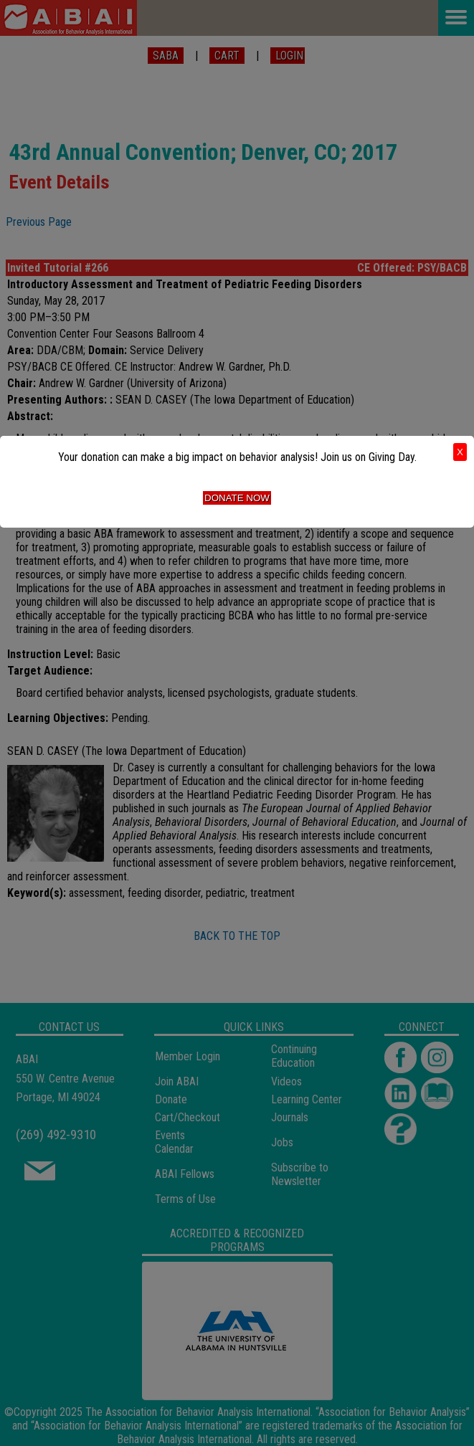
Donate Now (237, 498)
